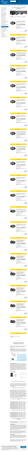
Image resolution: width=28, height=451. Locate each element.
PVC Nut (2, 32)
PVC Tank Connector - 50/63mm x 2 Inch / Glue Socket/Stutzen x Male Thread (20, 100)
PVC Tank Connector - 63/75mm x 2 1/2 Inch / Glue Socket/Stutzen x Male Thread (21, 116)
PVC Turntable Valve (3, 25)
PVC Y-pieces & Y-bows (4, 18)
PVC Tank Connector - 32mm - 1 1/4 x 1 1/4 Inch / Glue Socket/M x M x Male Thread (21, 225)
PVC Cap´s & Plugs (3, 19)
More (25, 5)
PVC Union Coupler (3, 16)
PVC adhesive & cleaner (4, 7)
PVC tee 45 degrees (3, 13)
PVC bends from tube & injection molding (4, 15)
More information (23, 448)
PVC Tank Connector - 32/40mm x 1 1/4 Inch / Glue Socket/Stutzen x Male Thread (21, 69)
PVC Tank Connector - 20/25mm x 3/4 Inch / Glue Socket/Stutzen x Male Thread (21, 38)
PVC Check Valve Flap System (4, 24)
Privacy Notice (7, 449)
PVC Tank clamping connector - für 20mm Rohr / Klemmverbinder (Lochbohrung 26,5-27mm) (20, 241)
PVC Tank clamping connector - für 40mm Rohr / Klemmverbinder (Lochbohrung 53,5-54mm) (20, 288)
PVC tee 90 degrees (3, 12)
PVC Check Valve (3, 23)
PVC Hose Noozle (3, 33)
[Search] (17, 1)
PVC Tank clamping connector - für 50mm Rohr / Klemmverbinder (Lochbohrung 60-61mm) (20, 304)
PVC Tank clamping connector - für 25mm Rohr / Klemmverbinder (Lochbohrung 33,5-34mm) (20, 257)
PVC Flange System (3, 31)
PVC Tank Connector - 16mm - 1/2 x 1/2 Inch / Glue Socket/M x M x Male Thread (21, 178)
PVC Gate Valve (3, 34)
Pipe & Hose (9, 5)
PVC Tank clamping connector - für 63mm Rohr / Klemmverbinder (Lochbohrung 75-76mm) (20, 320)
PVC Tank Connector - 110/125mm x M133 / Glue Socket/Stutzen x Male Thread (20, 162)
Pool (12, 5)
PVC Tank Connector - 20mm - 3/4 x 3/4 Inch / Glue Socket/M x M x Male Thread (21, 194)
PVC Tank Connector (3, 26)
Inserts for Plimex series (4, 35)
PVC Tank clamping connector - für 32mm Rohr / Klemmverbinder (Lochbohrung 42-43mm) (20, 273)
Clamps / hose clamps (20, 5)
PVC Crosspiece (3, 17)
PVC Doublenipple (3, 27)
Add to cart (18, 34)
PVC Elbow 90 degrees (3, 8)
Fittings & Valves (4, 5)
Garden (15, 5)
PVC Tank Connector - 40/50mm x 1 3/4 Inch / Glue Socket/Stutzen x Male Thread (21, 84)
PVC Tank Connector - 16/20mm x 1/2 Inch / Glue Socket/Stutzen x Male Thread (21, 22)
